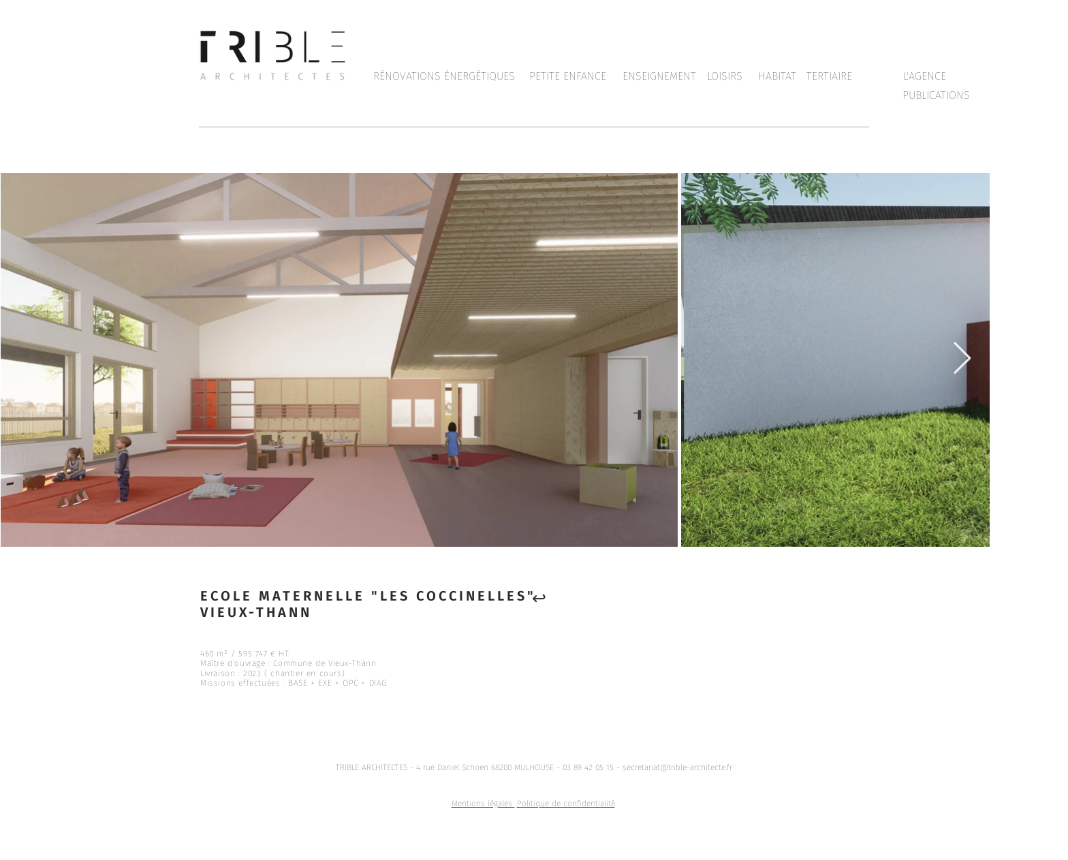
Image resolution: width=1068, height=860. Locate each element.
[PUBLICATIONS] (936, 95)
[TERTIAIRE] (829, 76)
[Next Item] (962, 359)
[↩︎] (539, 598)
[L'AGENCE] (924, 76)
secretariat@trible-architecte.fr (677, 767)
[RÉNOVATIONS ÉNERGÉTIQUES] (444, 76)
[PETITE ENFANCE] (567, 76)
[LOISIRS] (725, 76)
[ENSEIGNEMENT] (659, 76)
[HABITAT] (777, 76)
